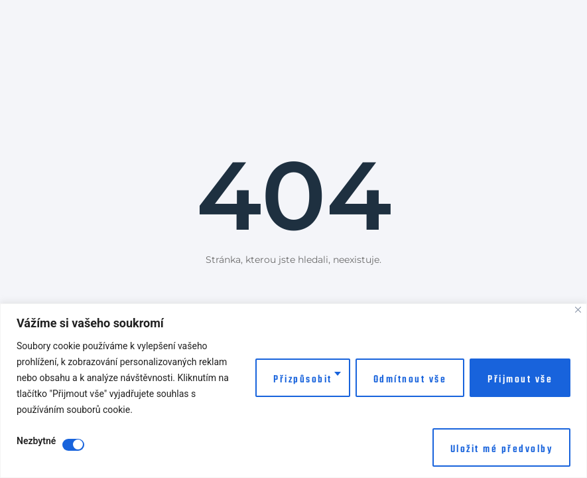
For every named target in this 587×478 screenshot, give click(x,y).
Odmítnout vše (410, 380)
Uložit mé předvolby (501, 449)
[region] (293, 390)
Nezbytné (36, 441)
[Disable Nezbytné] (73, 445)
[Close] (578, 310)
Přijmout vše (520, 380)
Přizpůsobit (302, 380)
